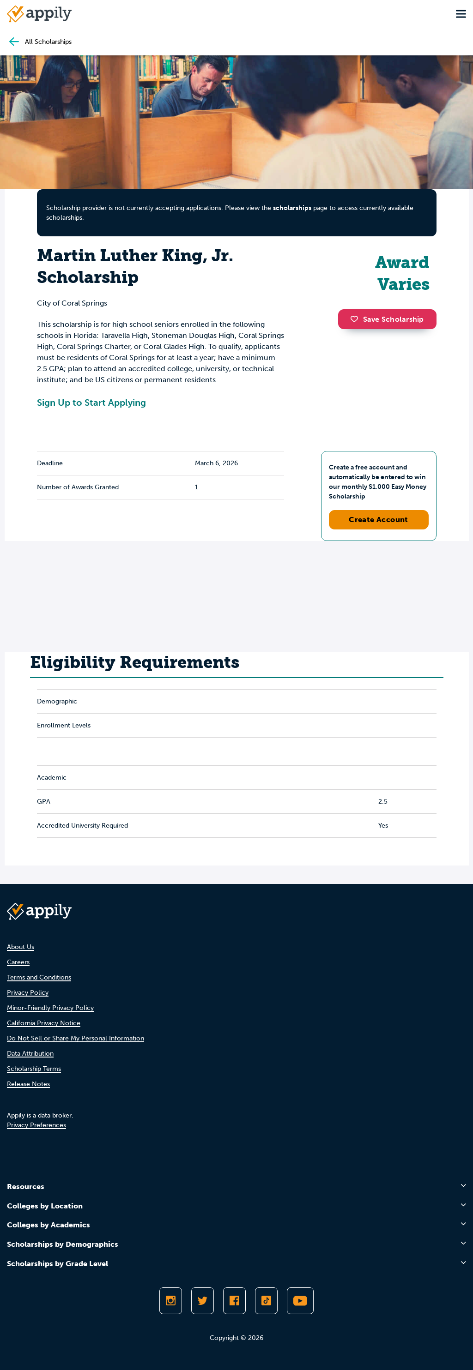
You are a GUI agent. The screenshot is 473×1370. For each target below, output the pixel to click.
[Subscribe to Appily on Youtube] (300, 1300)
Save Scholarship (387, 319)
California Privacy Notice (43, 1023)
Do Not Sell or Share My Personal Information (75, 1038)
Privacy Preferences (36, 1125)
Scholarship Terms (34, 1069)
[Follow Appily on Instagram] (170, 1300)
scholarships (292, 208)
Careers (18, 962)
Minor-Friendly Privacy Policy (50, 1008)
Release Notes (28, 1084)
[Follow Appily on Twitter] (202, 1300)
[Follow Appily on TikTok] (266, 1300)
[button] (357, 319)
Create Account (378, 519)
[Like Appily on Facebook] (234, 1300)
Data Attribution (30, 1054)
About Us (20, 947)
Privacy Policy (28, 993)
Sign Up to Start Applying (91, 402)
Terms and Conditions (39, 977)
